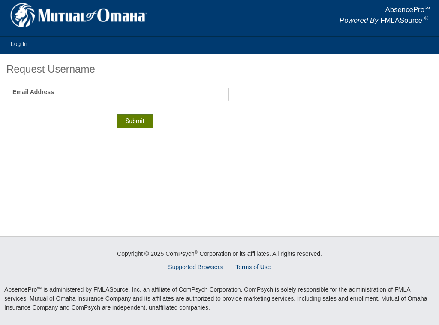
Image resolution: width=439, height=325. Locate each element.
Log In (19, 43)
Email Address (33, 91)
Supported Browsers (195, 267)
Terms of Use (253, 267)
